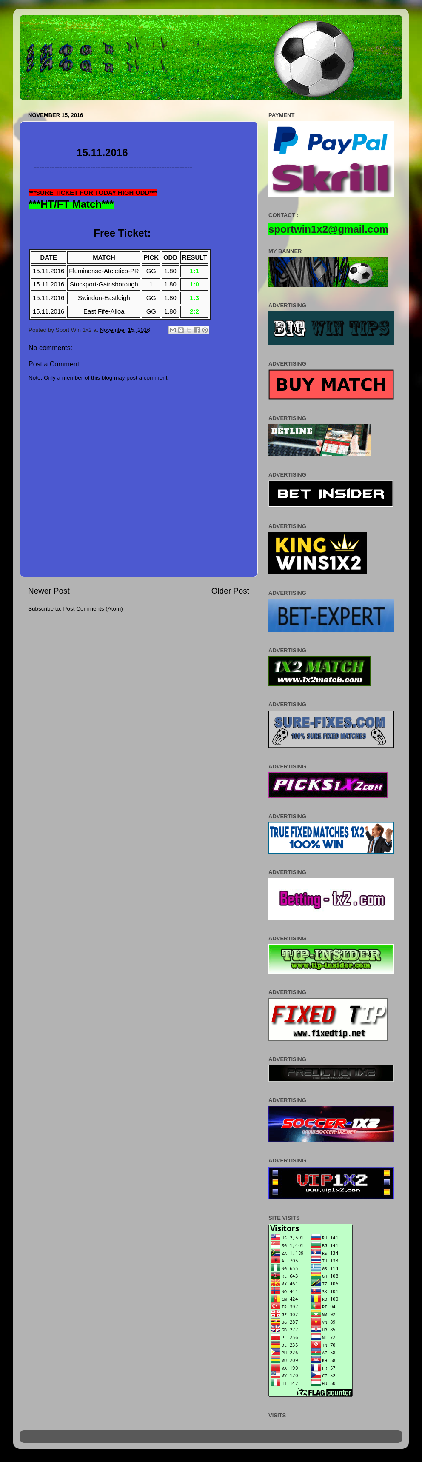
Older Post (230, 590)
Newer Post (49, 590)
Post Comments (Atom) (93, 608)
